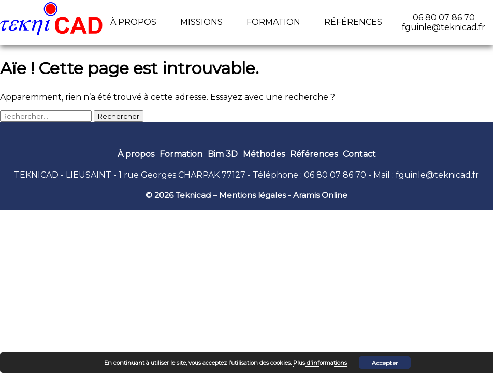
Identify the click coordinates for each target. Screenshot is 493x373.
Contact (359, 154)
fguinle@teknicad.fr (437, 175)
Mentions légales (252, 195)
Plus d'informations (320, 362)
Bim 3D (223, 154)
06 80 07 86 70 (335, 175)
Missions (201, 22)
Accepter (385, 362)
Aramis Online (320, 195)
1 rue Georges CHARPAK (169, 175)
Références (353, 22)
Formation (273, 22)
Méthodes (264, 154)
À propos (133, 22)
